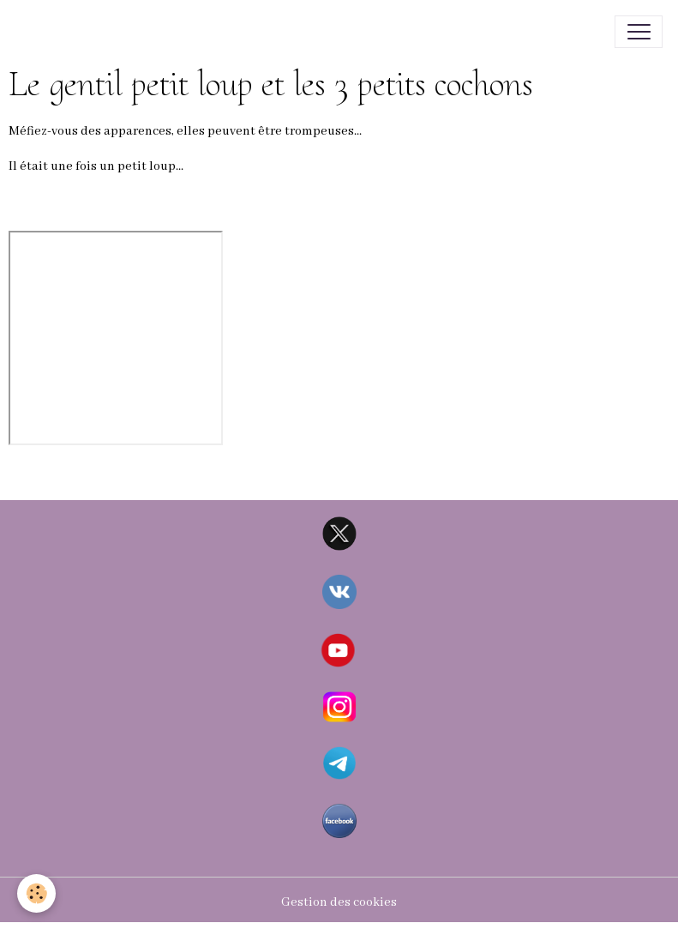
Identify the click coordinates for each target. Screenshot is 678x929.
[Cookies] (36, 893)
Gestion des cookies (339, 902)
